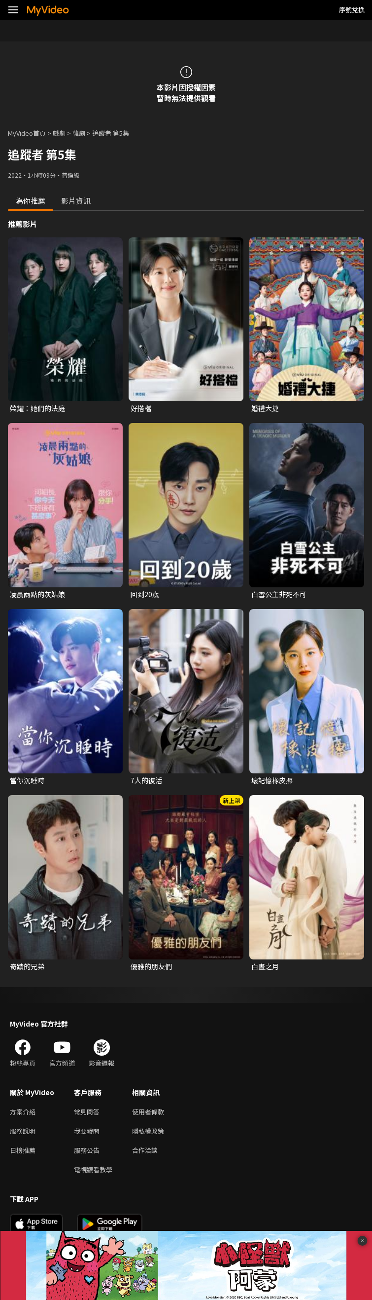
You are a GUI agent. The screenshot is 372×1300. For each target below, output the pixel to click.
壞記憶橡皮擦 (272, 780)
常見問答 (87, 1111)
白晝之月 (265, 966)
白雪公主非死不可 (278, 594)
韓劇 (78, 133)
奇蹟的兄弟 (27, 966)
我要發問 (87, 1131)
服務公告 (87, 1150)
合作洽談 (145, 1150)
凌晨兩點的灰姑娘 (37, 594)
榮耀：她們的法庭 (37, 408)
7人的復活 (146, 780)
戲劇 (59, 133)
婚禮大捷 (265, 408)
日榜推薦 (22, 1150)
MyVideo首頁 (27, 133)
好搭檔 (141, 408)
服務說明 (22, 1131)
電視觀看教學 (93, 1169)
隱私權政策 (148, 1131)
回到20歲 (145, 594)
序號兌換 (352, 9)
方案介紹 (22, 1111)
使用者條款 (148, 1111)
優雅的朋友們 (151, 966)
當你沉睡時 (27, 780)
